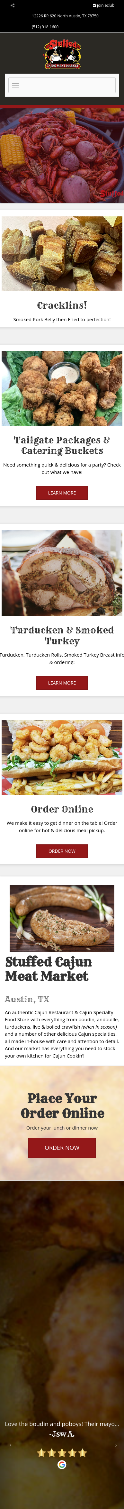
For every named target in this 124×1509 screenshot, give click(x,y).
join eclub (103, 5)
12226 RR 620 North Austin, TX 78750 (65, 16)
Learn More (62, 493)
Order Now (62, 851)
